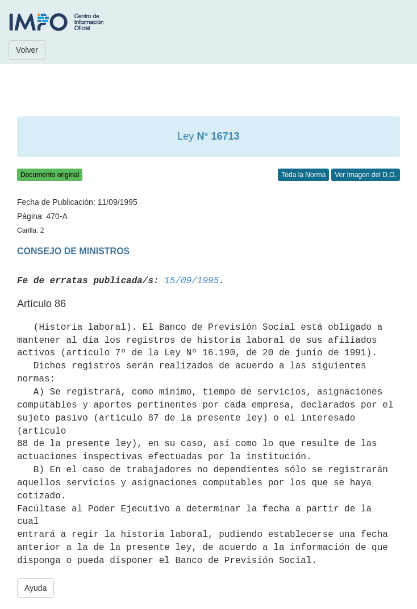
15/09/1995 (191, 281)
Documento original (49, 175)
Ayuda (35, 588)
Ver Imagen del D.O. (366, 175)
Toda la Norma (303, 175)
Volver (27, 49)
